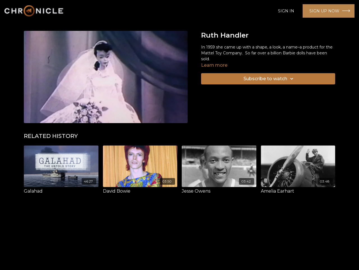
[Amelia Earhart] (298, 191)
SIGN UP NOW (324, 10)
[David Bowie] (140, 191)
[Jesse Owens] (219, 191)
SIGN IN (286, 10)
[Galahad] (61, 191)
